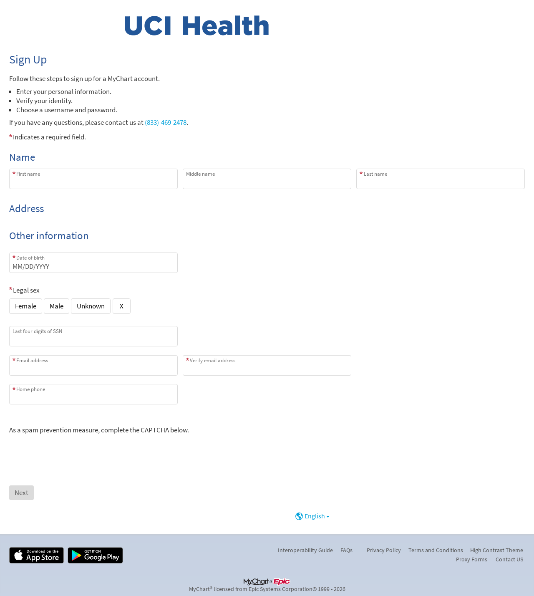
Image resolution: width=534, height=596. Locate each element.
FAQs (346, 550)
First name (28, 173)
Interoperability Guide (305, 550)
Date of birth (30, 257)
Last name (375, 173)
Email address (32, 360)
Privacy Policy (384, 550)
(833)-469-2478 (165, 122)
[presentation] (72, 450)
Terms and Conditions (435, 550)
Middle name (200, 173)
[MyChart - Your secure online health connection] (197, 25)
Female (25, 306)
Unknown (91, 306)
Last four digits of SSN (37, 331)
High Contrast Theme (496, 550)
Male (56, 306)
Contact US (509, 559)
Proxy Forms (471, 559)
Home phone (30, 389)
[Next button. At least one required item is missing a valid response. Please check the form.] (21, 492)
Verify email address (212, 360)
